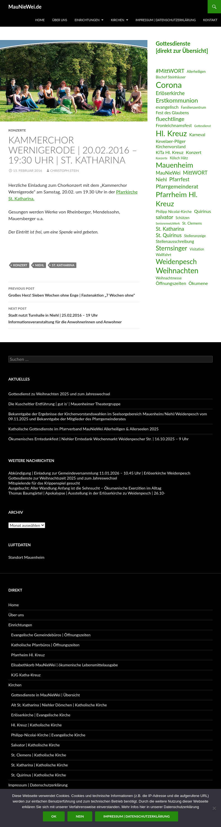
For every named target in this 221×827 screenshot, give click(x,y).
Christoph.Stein (64, 170)
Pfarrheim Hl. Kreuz (28, 654)
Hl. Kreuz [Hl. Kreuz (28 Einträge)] (171, 133)
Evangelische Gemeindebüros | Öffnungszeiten (51, 634)
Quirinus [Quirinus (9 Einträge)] (202, 211)
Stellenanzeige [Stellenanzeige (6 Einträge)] (195, 236)
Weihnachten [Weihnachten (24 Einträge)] (177, 270)
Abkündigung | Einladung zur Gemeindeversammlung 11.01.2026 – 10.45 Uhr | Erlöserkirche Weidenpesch (99, 473)
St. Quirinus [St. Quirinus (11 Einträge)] (169, 235)
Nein (80, 816)
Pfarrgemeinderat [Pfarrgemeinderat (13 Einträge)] (177, 186)
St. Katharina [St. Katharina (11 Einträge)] (170, 229)
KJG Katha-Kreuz (26, 674)
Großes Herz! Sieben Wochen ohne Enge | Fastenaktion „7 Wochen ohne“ (73, 291)
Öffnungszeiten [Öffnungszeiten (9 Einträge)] (171, 283)
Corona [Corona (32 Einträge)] (169, 85)
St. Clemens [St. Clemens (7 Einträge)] (192, 223)
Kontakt (210, 20)
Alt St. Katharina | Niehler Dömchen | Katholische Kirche (59, 704)
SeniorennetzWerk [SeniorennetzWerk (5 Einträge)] (168, 223)
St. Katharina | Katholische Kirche (39, 765)
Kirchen (117, 20)
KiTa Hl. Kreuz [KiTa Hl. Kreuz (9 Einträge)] (170, 152)
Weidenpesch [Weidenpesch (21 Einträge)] (176, 261)
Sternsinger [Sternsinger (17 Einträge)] (171, 248)
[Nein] (214, 808)
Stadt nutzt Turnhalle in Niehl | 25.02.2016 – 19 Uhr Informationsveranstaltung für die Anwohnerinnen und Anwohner (73, 314)
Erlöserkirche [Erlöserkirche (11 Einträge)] (170, 93)
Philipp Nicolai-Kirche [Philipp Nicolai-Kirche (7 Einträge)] (174, 211)
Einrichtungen (87, 20)
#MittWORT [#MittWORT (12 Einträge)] (170, 71)
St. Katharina (63, 265)
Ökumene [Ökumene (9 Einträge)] (198, 283)
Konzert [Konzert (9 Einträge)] (193, 152)
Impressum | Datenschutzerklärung (165, 20)
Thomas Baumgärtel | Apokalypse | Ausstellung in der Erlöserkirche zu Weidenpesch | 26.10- (86, 493)
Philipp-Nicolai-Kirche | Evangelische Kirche (48, 734)
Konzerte (17, 130)
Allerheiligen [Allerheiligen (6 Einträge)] (196, 71)
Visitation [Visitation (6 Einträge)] (197, 249)
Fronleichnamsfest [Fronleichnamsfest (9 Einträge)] (174, 125)
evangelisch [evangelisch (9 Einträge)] (167, 107)
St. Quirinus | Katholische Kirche (38, 775)
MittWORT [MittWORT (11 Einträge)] (195, 173)
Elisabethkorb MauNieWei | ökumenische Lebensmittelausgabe (64, 664)
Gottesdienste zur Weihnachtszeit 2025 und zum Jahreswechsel (62, 478)
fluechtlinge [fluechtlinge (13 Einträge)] (170, 118)
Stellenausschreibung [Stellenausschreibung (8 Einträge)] (175, 241)
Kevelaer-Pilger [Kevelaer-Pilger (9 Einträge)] (171, 141)
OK (53, 816)
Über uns (59, 20)
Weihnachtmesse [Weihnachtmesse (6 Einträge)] (169, 278)
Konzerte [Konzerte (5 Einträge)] (161, 158)
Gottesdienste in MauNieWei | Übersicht (45, 694)
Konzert (20, 265)
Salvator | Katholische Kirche (35, 744)
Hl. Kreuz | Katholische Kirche (36, 724)
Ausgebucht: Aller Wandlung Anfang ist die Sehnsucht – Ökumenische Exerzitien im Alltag (84, 488)
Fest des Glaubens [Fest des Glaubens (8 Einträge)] (172, 112)
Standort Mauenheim (26, 557)
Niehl (39, 265)
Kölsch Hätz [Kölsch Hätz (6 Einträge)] (179, 158)
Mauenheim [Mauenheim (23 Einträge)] (174, 165)
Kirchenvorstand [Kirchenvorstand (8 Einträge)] (171, 146)
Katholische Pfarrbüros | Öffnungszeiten (45, 644)
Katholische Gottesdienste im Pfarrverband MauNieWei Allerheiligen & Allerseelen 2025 (83, 428)
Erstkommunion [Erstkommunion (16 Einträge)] (177, 100)
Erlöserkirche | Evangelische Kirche (40, 714)
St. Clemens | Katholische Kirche (38, 755)
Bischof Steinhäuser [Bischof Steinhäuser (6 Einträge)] (171, 77)
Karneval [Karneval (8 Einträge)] (197, 134)
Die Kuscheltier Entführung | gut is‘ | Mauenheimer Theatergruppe (64, 403)
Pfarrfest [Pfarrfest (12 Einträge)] (179, 179)
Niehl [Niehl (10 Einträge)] (161, 179)
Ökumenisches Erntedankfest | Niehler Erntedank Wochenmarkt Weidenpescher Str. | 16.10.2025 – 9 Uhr (98, 438)
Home (40, 20)
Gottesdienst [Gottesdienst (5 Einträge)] (202, 126)
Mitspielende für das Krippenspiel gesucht (44, 483)
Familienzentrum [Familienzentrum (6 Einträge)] (193, 107)
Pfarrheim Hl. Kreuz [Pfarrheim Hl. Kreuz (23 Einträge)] (177, 199)
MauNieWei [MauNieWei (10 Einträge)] (168, 173)
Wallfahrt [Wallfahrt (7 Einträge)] (163, 254)
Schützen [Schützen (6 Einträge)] (183, 218)
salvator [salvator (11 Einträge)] (164, 217)
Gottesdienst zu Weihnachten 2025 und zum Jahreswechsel (59, 393)
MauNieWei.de (25, 7)
